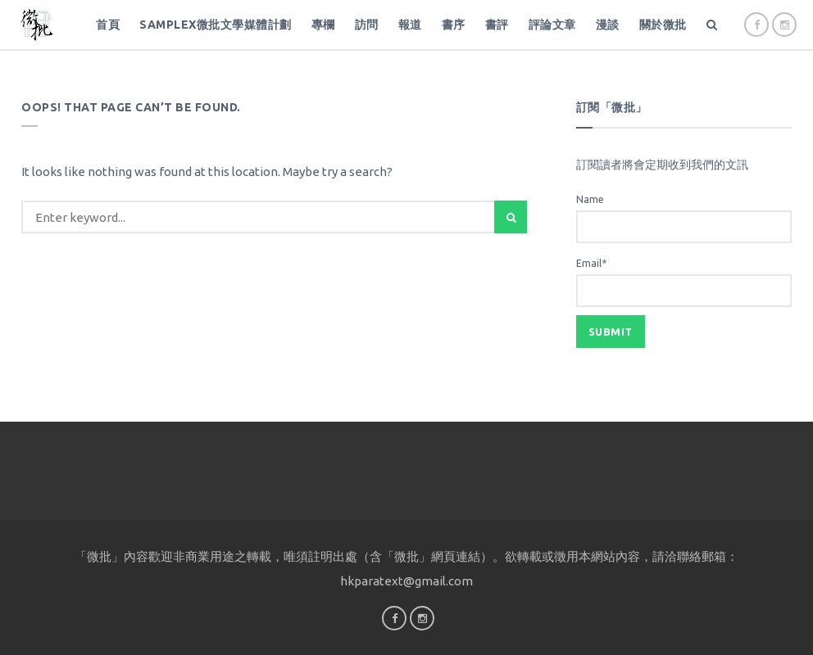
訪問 (367, 24)
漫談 (608, 24)
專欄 (323, 24)
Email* (684, 282)
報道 (410, 24)
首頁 (108, 24)
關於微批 (663, 24)
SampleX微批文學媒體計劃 (215, 24)
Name (684, 218)
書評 (497, 24)
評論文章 (552, 24)
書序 (454, 24)
